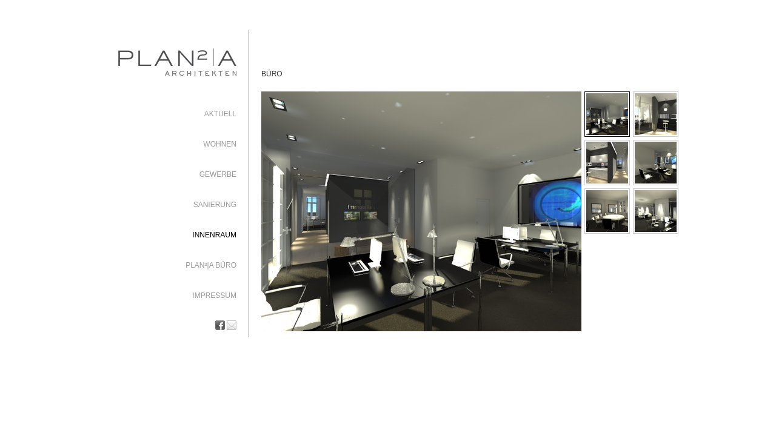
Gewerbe (217, 174)
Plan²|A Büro (211, 265)
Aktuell (220, 114)
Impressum (214, 295)
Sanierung (214, 204)
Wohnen (219, 144)
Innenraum (214, 235)
